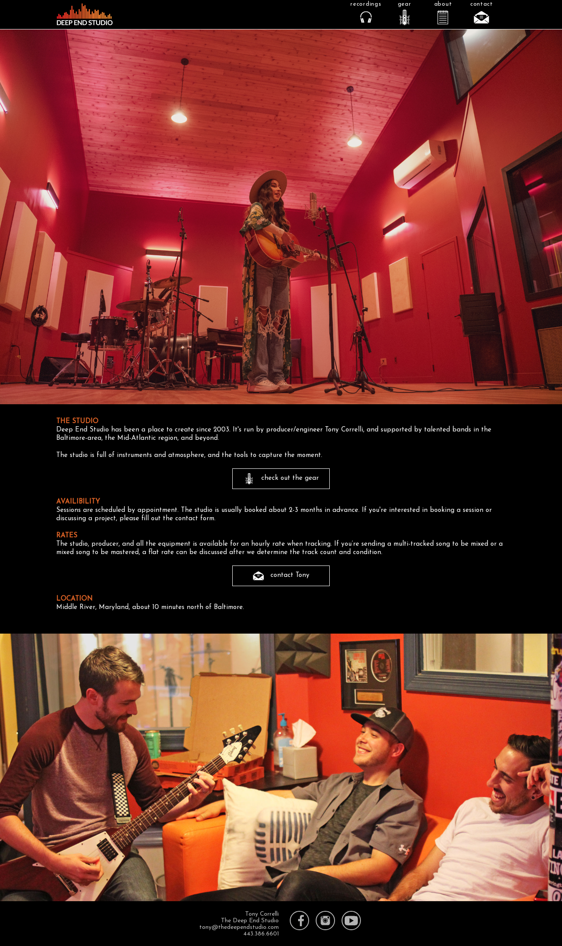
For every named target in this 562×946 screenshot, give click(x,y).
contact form (194, 518)
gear (404, 4)
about (443, 4)
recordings (365, 4)
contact (481, 4)
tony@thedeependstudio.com (239, 927)
